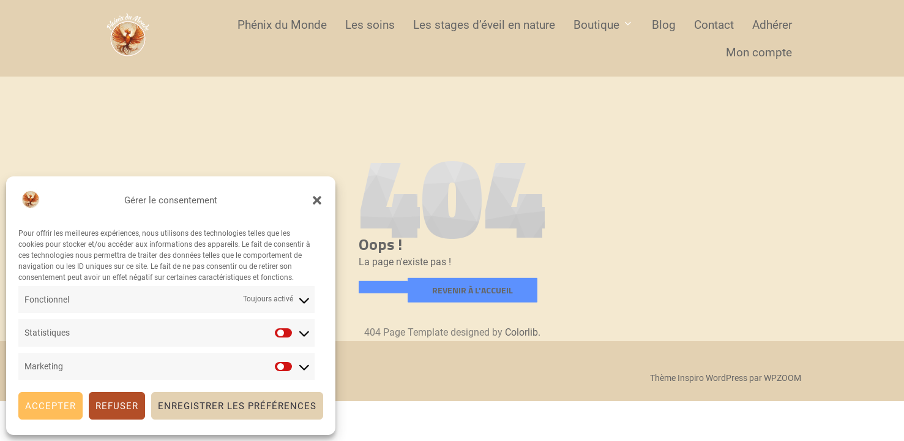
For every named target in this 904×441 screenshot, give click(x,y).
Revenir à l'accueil (472, 290)
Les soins (370, 25)
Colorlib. (522, 332)
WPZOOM (782, 378)
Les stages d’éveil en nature (484, 25)
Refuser (116, 406)
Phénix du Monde (282, 25)
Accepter (50, 406)
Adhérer (772, 25)
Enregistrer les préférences (237, 406)
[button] (317, 200)
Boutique (603, 25)
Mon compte (759, 52)
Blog (664, 25)
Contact (714, 25)
